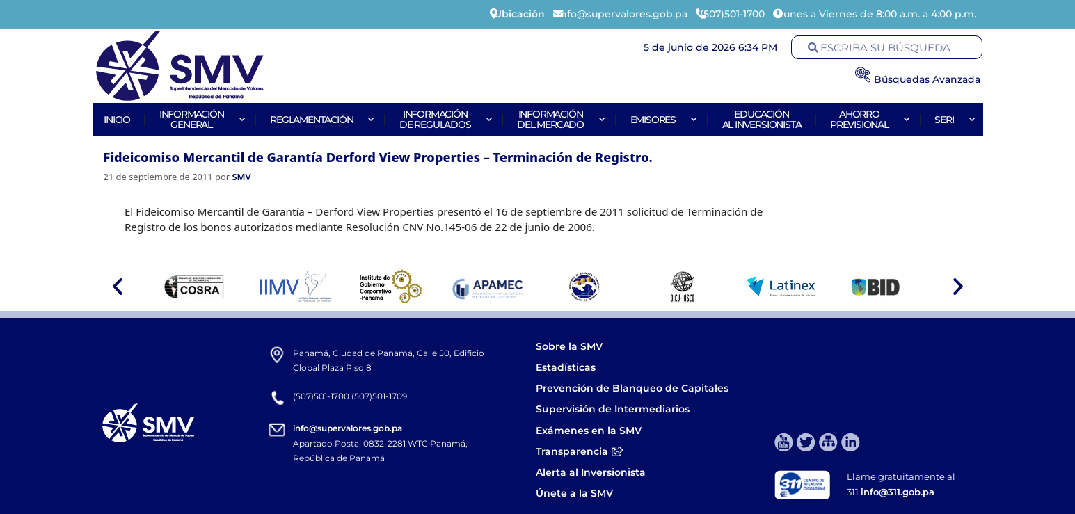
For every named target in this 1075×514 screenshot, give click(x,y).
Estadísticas (567, 367)
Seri (952, 119)
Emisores (661, 119)
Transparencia (579, 451)
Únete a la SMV (574, 493)
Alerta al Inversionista (591, 472)
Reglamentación (320, 119)
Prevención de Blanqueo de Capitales (632, 388)
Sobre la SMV (569, 346)
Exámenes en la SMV (589, 430)
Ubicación (519, 14)
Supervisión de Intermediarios (613, 409)
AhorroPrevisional (868, 119)
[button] (117, 286)
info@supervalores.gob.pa (347, 428)
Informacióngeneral (200, 119)
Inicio (117, 119)
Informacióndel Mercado (559, 119)
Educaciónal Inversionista (762, 119)
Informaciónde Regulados (443, 119)
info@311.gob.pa (897, 491)
